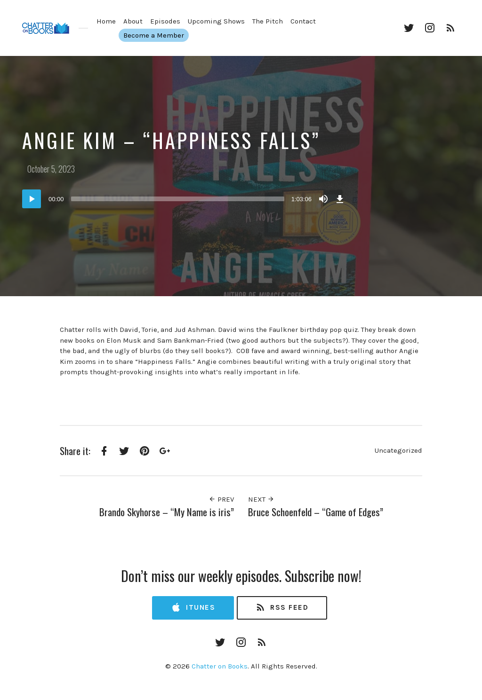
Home (106, 21)
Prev (221, 499)
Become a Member (145, 35)
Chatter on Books (220, 666)
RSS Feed (281, 607)
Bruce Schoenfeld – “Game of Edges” (315, 511)
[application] (184, 198)
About (133, 21)
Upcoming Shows (216, 21)
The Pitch (267, 21)
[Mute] (323, 198)
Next (261, 499)
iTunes (193, 607)
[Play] (31, 198)
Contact (303, 21)
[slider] (177, 199)
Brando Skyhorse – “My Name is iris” (166, 511)
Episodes (165, 21)
